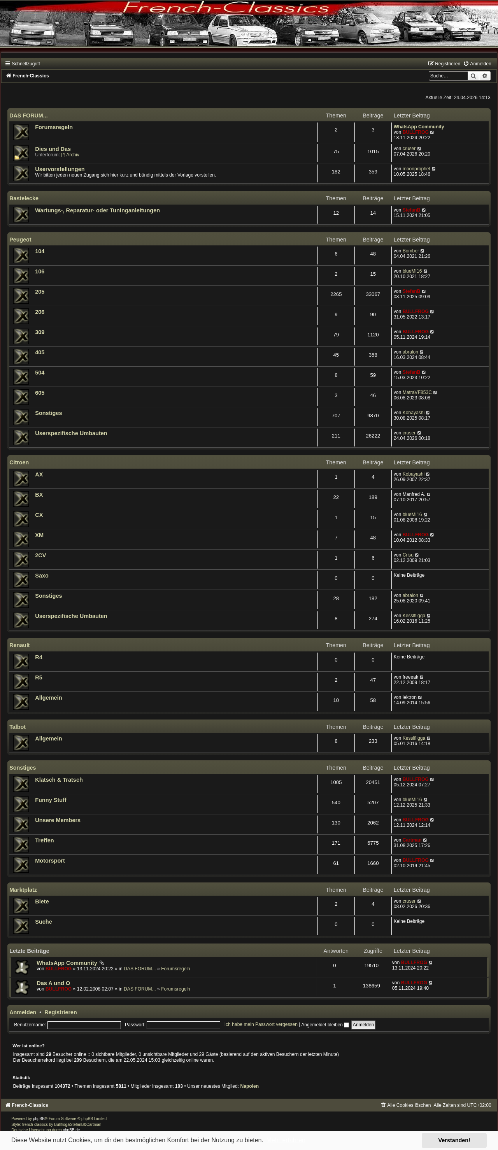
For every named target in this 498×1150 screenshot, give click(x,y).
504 (39, 372)
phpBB (39, 1119)
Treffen (44, 840)
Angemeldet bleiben (325, 1024)
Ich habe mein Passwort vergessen (261, 1024)
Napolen (249, 1086)
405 (39, 352)
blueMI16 (412, 271)
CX (39, 515)
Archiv (70, 155)
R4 (38, 657)
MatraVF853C (417, 392)
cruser (409, 148)
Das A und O (53, 983)
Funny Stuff (51, 800)
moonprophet (416, 169)
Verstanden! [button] (454, 1140)
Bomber (411, 251)
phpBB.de (71, 1130)
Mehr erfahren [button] (285, 1140)
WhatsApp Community (419, 127)
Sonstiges (48, 413)
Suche (43, 922)
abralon (410, 352)
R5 (38, 677)
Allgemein (48, 698)
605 (39, 393)
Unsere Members (58, 820)
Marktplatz (23, 890)
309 (39, 332)
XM (39, 535)
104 (39, 251)
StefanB (412, 210)
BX (39, 495)
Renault (19, 645)
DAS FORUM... (28, 115)
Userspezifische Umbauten (71, 433)
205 (39, 292)
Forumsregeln (54, 127)
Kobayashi (413, 412)
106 (39, 271)
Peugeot (20, 239)
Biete (42, 901)
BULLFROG (416, 132)
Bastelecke (24, 198)
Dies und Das (53, 149)
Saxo (42, 575)
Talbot (17, 727)
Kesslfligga (414, 615)
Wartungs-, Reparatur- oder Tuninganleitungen (97, 210)
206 (39, 312)
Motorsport (50, 861)
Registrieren (60, 1012)
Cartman (412, 840)
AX (39, 474)
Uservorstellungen (59, 169)
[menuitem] (477, 64)
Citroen (19, 462)
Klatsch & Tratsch (59, 780)
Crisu (408, 555)
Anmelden (22, 1012)
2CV (40, 555)
